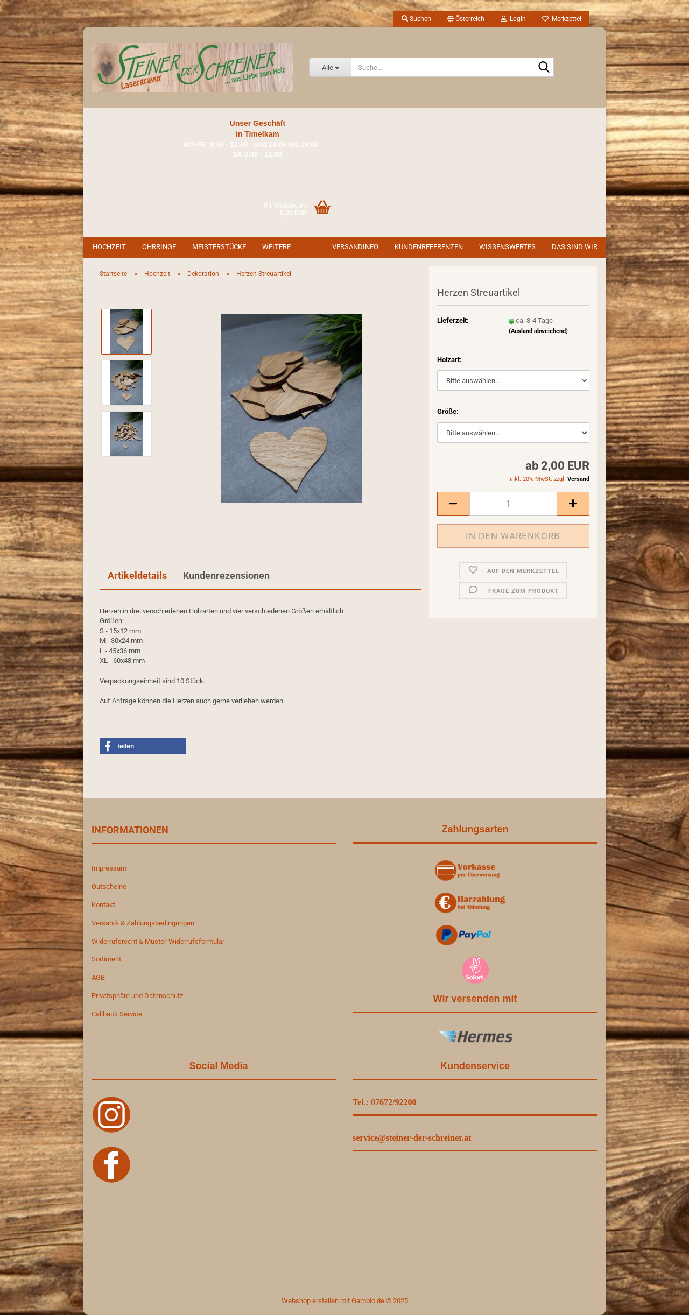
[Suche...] (330, 67)
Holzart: (449, 360)
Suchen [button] (416, 19)
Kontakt (103, 905)
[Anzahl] (513, 504)
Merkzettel (561, 19)
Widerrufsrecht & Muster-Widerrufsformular (158, 941)
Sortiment (106, 959)
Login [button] (513, 19)
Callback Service (117, 1014)
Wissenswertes (507, 247)
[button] (466, 19)
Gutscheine (109, 886)
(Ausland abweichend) (538, 331)
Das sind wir (574, 247)
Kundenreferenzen (429, 247)
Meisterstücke (219, 247)
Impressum (109, 868)
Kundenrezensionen (226, 575)
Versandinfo (355, 247)
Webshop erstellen (310, 1301)
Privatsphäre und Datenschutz (137, 996)
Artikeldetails (137, 575)
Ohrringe (159, 247)
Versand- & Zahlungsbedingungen (143, 923)
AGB (98, 977)
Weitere (276, 247)
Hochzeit (109, 247)
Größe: (448, 411)
